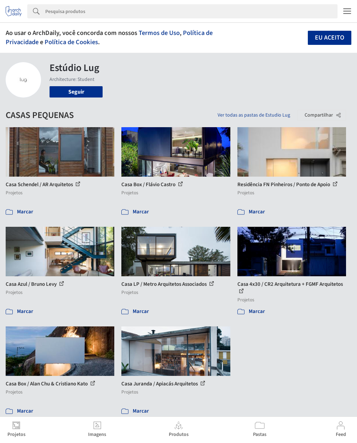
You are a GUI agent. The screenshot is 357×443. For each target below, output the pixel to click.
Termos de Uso (159, 32)
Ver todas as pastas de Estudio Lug (254, 115)
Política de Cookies (71, 42)
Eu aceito (329, 37)
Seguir (76, 92)
